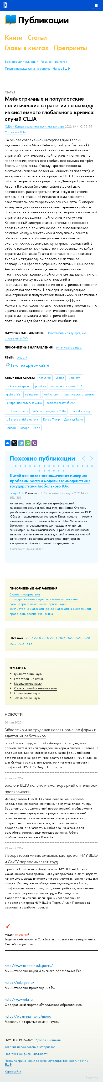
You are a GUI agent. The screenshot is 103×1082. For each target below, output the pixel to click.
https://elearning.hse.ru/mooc (28, 1016)
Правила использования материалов (27, 69)
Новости (14, 714)
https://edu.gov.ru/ (19, 982)
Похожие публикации (42, 458)
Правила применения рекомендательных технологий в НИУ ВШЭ (46, 1063)
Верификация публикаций (21, 62)
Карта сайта (13, 1071)
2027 (29, 638)
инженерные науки (52, 604)
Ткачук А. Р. (17, 493)
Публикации (43, 20)
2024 (53, 638)
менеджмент (82, 608)
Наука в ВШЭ (61, 69)
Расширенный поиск (54, 62)
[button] (11, 466)
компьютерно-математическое (32, 608)
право (14, 613)
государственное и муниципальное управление (44, 599)
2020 (86, 638)
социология (28, 613)
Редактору (92, 1077)
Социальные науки (27, 693)
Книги (14, 37)
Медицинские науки (28, 683)
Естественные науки (28, 679)
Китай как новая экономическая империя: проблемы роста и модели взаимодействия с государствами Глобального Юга (50, 481)
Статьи (37, 37)
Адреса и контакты (48, 1040)
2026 (37, 638)
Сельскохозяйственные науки (35, 688)
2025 (45, 638)
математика (63, 608)
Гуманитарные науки (28, 674)
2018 (21, 643)
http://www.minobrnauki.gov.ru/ (29, 965)
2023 (61, 638)
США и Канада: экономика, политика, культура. (35, 126)
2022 (70, 638)
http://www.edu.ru (19, 999)
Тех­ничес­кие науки (27, 698)
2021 (78, 638)
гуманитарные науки (24, 604)
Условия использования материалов (30, 1047)
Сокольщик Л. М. (15, 132)
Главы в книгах (27, 48)
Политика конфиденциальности (26, 1054)
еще (29, 643)
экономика (45, 613)
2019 (13, 643)
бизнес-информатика (25, 594)
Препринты (70, 48)
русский (22, 357)
